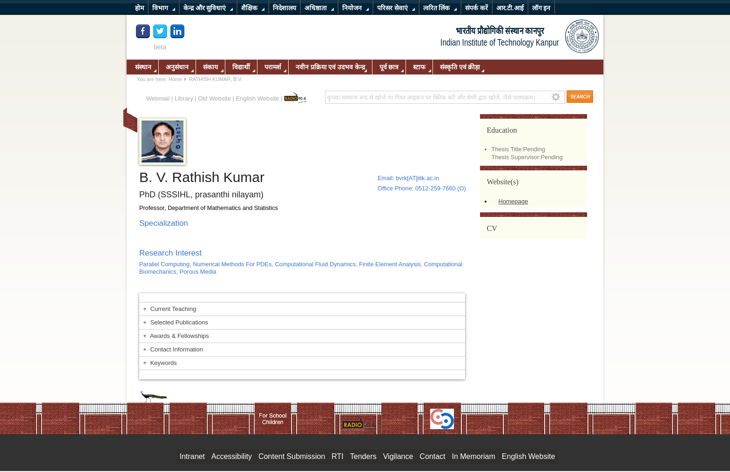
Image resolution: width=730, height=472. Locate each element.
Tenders (363, 456)
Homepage (513, 201)
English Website (257, 98)
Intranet (192, 456)
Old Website (214, 98)
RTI (337, 456)
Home (175, 79)
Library (184, 98)
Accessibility (231, 456)
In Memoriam (473, 456)
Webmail (157, 98)
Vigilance (398, 456)
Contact (432, 456)
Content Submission (291, 456)
